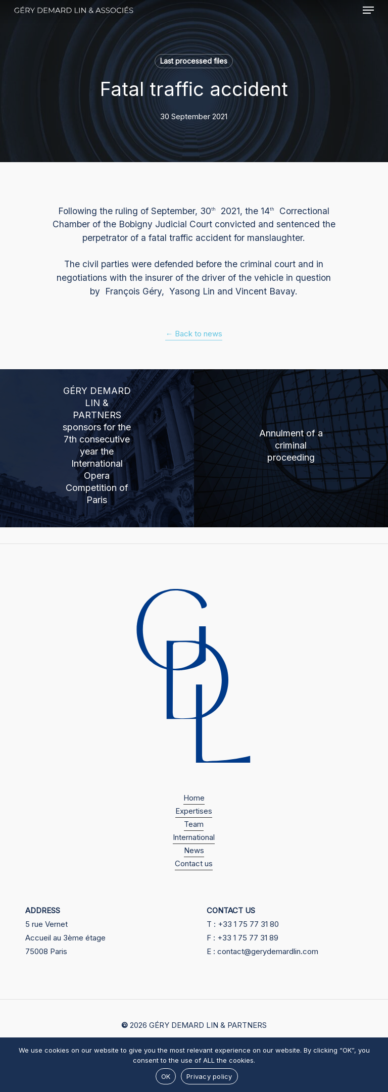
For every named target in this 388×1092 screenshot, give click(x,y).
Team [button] (194, 824)
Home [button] (194, 798)
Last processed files (193, 61)
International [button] (194, 837)
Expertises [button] (193, 811)
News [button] (194, 850)
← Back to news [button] (193, 333)
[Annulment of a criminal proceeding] (291, 448)
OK (166, 1076)
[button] (368, 10)
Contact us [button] (194, 863)
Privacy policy (209, 1076)
